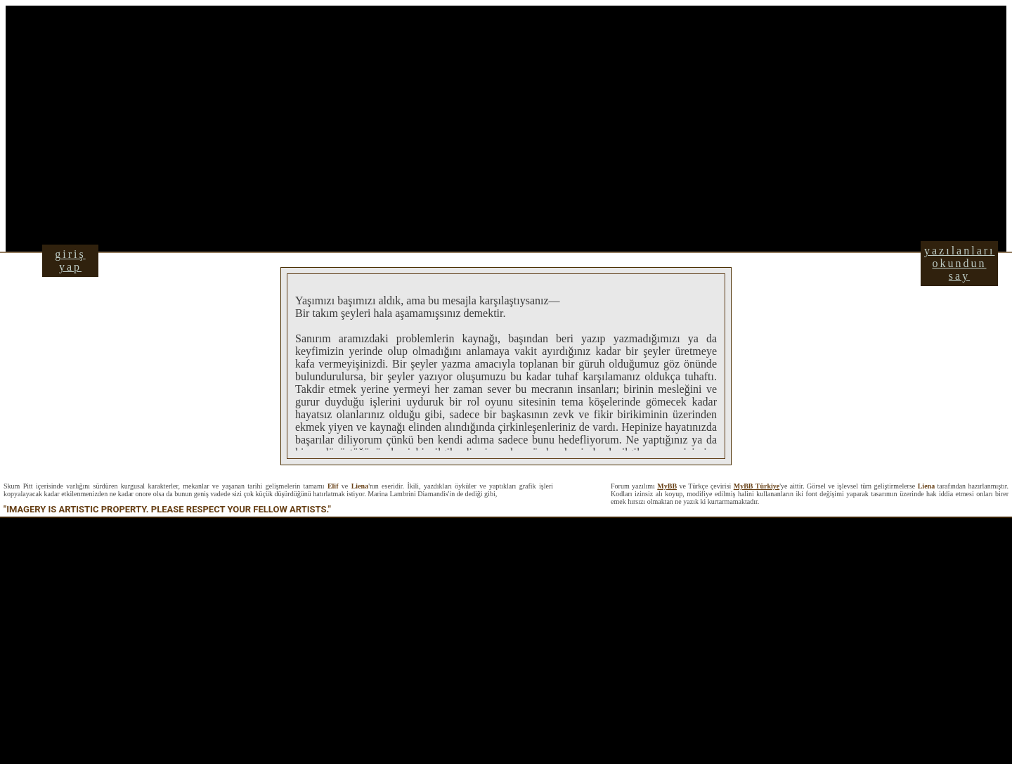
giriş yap (70, 260)
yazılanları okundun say (959, 263)
